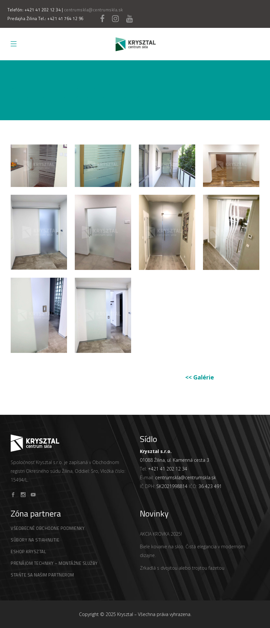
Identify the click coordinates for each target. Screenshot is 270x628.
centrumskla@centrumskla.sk (93, 9)
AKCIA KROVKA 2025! (161, 534)
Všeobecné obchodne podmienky (47, 528)
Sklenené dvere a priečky (55, 98)
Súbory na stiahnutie (35, 540)
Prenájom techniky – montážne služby (54, 563)
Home (17, 98)
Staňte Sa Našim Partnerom (42, 575)
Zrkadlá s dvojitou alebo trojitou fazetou (182, 568)
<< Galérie (199, 377)
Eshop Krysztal (28, 551)
